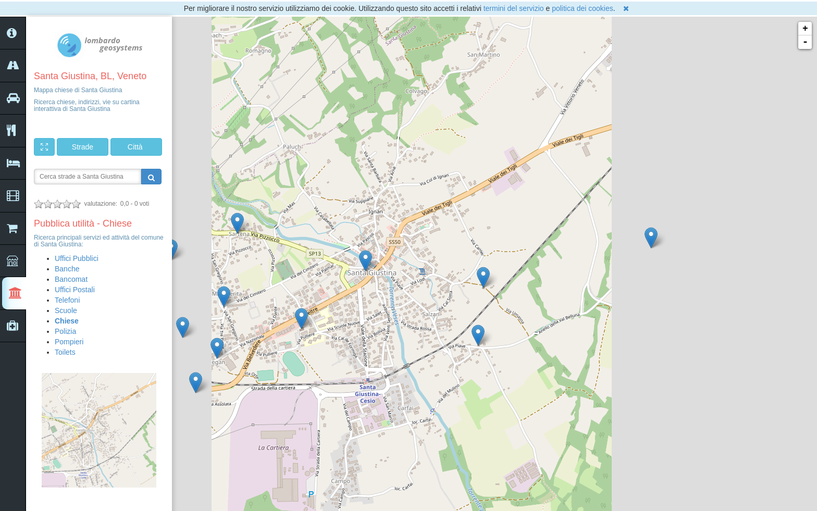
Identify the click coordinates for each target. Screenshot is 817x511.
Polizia (65, 331)
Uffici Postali (75, 289)
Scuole (66, 310)
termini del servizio (514, 8)
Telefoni (67, 300)
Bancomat (71, 279)
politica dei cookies (582, 8)
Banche (67, 269)
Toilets (65, 352)
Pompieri (69, 342)
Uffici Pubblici (76, 258)
